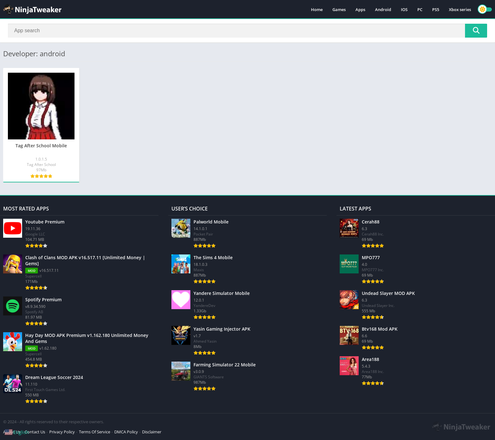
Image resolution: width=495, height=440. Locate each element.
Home (317, 9)
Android (383, 9)
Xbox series (460, 9)
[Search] (247, 31)
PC (419, 9)
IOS (404, 9)
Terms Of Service (94, 432)
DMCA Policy (126, 432)
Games (339, 9)
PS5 (435, 9)
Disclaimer (151, 432)
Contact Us (35, 432)
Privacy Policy (62, 432)
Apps (360, 9)
